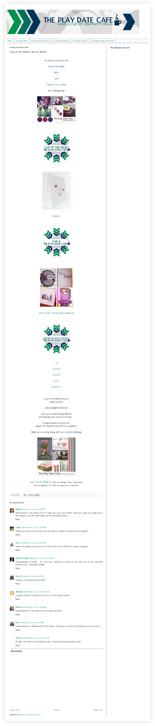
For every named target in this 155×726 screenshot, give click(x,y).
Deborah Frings (22, 558)
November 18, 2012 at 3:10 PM (31, 622)
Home (10, 41)
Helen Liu (69, 313)
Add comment (16, 651)
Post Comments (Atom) (31, 715)
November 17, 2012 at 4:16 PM (34, 527)
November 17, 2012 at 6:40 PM (33, 543)
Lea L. (18, 543)
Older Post (97, 710)
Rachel (18, 607)
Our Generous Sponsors (61, 41)
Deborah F (56, 386)
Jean (17, 622)
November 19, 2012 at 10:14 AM (36, 638)
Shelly (18, 509)
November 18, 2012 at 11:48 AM (33, 607)
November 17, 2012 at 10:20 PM (36, 592)
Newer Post (15, 710)
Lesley (56, 380)
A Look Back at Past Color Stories (102, 41)
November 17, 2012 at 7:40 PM (41, 558)
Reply (18, 519)
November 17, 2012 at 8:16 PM (32, 576)
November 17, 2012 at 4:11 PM (33, 509)
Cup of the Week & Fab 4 (40, 41)
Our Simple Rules (21, 41)
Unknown (19, 592)
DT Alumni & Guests (80, 41)
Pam (17, 576)
